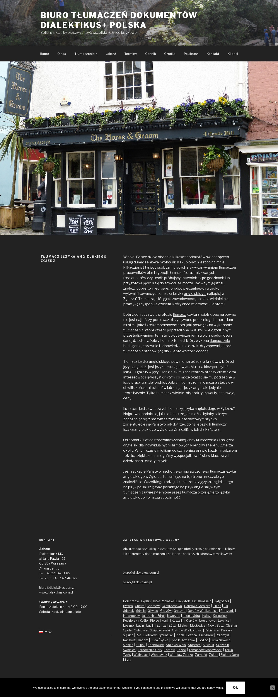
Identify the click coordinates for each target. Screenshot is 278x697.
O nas (61, 54)
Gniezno (180, 610)
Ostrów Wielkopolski (187, 630)
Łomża (162, 625)
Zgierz (213, 654)
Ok (235, 687)
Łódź (172, 625)
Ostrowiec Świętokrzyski (152, 630)
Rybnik (175, 640)
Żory (128, 659)
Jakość (111, 54)
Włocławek (159, 654)
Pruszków (206, 635)
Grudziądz (227, 610)
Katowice (220, 615)
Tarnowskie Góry (150, 650)
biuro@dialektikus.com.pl (57, 587)
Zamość (201, 654)
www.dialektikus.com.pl (56, 592)
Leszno (128, 625)
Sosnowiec (156, 645)
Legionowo (207, 620)
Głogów (166, 610)
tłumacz (179, 314)
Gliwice (153, 610)
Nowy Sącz (216, 625)
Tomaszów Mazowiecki (205, 650)
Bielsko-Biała (201, 601)
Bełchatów (131, 601)
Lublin (150, 625)
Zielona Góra (229, 654)
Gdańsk (128, 610)
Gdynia (141, 610)
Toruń (229, 650)
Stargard (194, 645)
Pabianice (212, 630)
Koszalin (178, 620)
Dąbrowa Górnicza (197, 606)
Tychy (127, 654)
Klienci (233, 54)
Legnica (224, 620)
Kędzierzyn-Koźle (135, 620)
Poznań (191, 635)
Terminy (130, 54)
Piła (138, 635)
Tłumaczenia (86, 54)
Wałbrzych (140, 654)
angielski (139, 367)
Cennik (150, 54)
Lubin (140, 625)
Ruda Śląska (159, 640)
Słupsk (140, 645)
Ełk (225, 606)
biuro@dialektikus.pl (137, 582)
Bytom (128, 606)
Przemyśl (222, 635)
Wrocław (176, 654)
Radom (143, 640)
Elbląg (217, 606)
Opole (127, 630)
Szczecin (222, 645)
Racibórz (129, 640)
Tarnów (169, 650)
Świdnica (129, 650)
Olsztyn (231, 625)
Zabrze (188, 654)
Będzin (146, 601)
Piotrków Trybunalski (158, 635)
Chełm (140, 606)
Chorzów (153, 606)
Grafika (170, 54)
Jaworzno (173, 615)
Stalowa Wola (176, 645)
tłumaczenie (220, 341)
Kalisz (206, 615)
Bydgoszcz (221, 601)
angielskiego (195, 294)
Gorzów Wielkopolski (203, 610)
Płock (180, 635)
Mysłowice (198, 625)
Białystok (183, 601)
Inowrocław (131, 615)
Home (44, 54)
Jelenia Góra (191, 615)
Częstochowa (172, 606)
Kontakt (213, 54)
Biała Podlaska (163, 601)
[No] (272, 687)
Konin (165, 620)
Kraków (191, 620)
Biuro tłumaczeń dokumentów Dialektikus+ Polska (119, 20)
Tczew (181, 650)
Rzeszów (188, 640)
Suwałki (208, 645)
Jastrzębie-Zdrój (153, 615)
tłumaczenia (133, 330)
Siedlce (203, 640)
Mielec (183, 625)
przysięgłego (208, 492)
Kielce (154, 620)
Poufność (191, 54)
